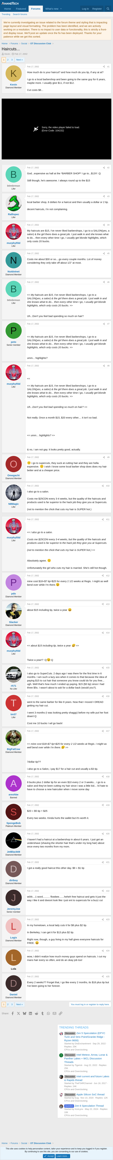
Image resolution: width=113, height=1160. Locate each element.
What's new (51, 8)
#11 (107, 519)
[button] (61, 9)
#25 (107, 976)
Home (7, 8)
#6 (108, 282)
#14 (107, 633)
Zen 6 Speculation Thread (84, 1105)
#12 (107, 576)
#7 (108, 324)
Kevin (7, 54)
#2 (108, 168)
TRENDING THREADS (73, 1027)
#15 (107, 668)
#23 (107, 919)
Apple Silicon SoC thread (84, 1094)
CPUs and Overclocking (75, 1049)
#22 (107, 891)
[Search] (108, 9)
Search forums (20, 14)
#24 (107, 951)
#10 (107, 486)
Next (18, 59)
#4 (108, 225)
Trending (6, 14)
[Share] (104, 67)
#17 (107, 731)
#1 (108, 67)
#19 (107, 805)
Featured (21, 8)
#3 (108, 196)
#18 (107, 776)
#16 (107, 696)
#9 (108, 457)
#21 (107, 862)
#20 (107, 834)
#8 (108, 366)
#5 (108, 253)
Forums (35, 8)
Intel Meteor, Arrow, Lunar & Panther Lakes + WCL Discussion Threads (86, 1058)
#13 (107, 604)
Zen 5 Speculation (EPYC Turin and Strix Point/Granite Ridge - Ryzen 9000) (84, 1037)
